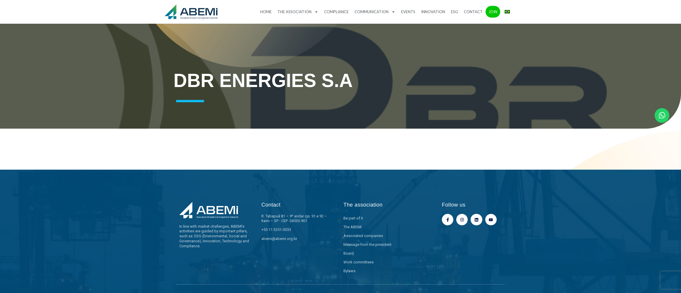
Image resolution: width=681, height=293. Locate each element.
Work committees (358, 262)
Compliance (336, 11)
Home (266, 11)
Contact (473, 11)
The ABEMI (352, 227)
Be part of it (353, 218)
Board (348, 253)
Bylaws (349, 271)
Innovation (433, 11)
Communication (375, 12)
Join (492, 11)
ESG (454, 11)
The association (297, 12)
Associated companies (363, 236)
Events (408, 11)
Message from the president (367, 244)
